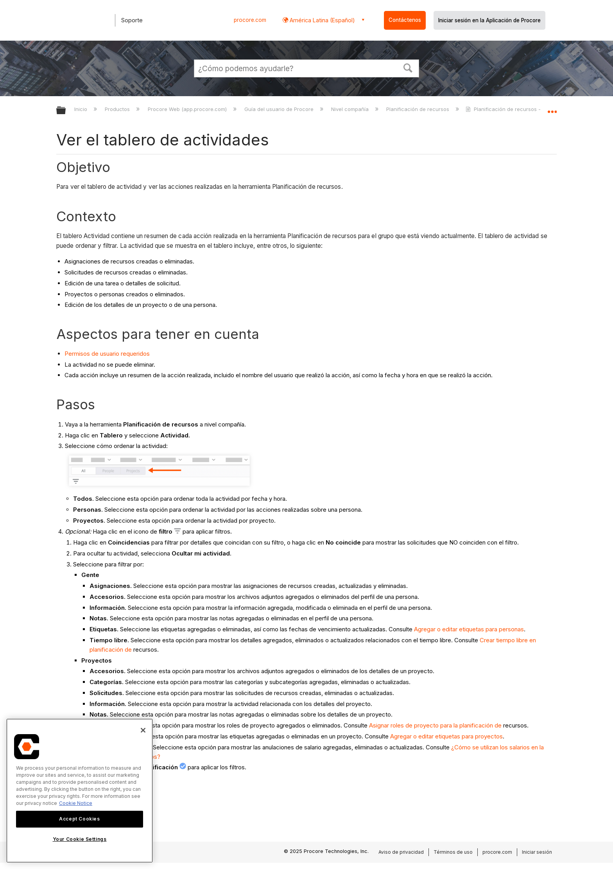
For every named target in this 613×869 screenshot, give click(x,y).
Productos (118, 109)
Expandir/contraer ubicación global (552, 108)
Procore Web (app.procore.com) (188, 109)
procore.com (250, 20)
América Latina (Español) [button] (321, 20)
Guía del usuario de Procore (279, 109)
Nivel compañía (350, 109)
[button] (408, 67)
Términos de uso (453, 852)
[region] (79, 790)
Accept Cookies (79, 819)
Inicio (81, 109)
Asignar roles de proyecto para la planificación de (435, 725)
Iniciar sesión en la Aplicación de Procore (489, 20)
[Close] (143, 730)
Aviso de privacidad (401, 852)
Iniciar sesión (537, 852)
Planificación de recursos (418, 109)
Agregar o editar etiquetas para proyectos (446, 736)
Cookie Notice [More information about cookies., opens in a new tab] (75, 803)
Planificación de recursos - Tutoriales (517, 109)
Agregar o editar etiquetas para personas (469, 629)
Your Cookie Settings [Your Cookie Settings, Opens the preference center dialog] (80, 839)
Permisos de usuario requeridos (107, 353)
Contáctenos (405, 20)
